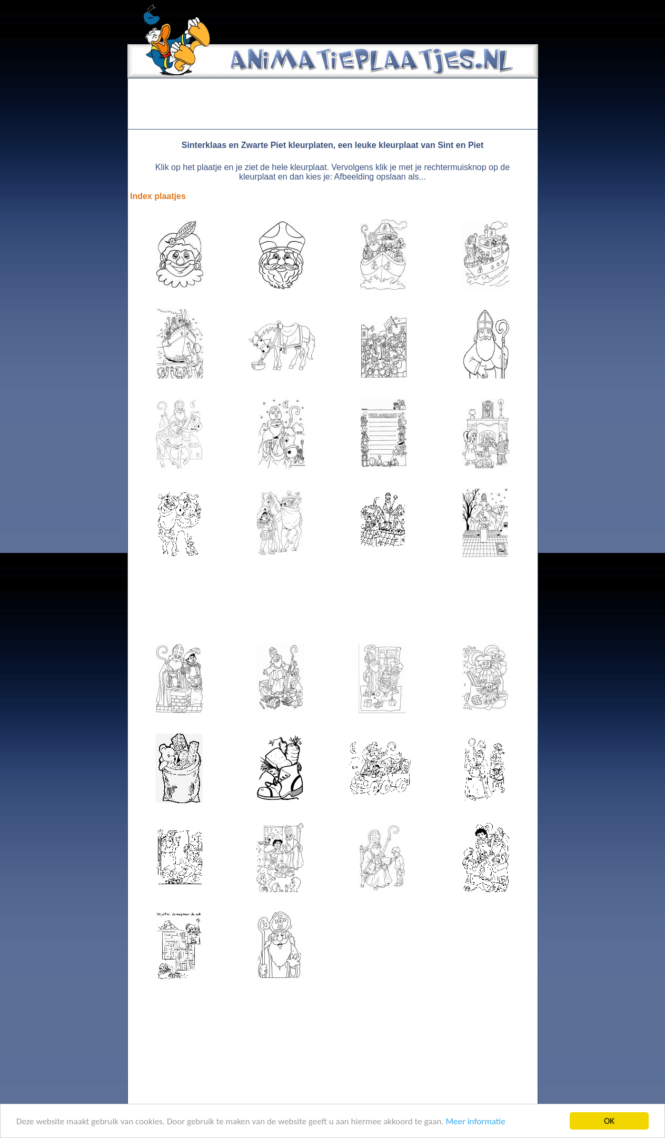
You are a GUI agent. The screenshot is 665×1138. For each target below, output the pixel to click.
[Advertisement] (332, 103)
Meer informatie (475, 1121)
